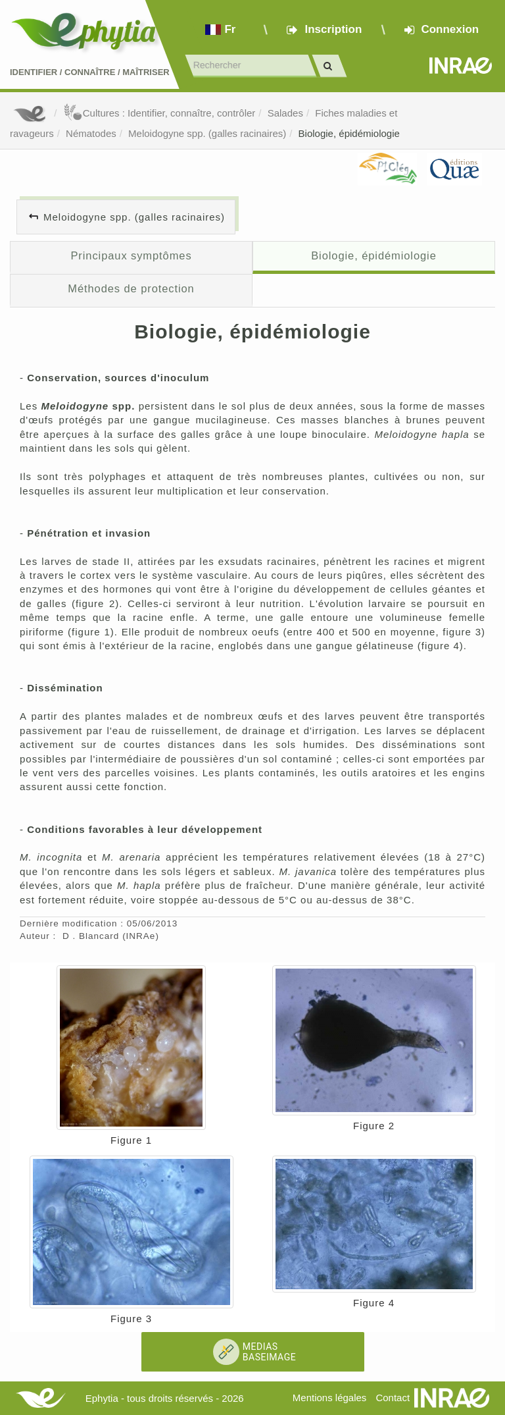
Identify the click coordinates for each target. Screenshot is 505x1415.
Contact (392, 1397)
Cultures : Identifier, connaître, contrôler (159, 113)
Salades (285, 113)
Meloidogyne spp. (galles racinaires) (207, 133)
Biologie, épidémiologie (349, 133)
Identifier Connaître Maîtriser (90, 72)
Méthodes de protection (131, 288)
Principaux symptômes (130, 255)
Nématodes (91, 133)
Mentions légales (330, 1397)
